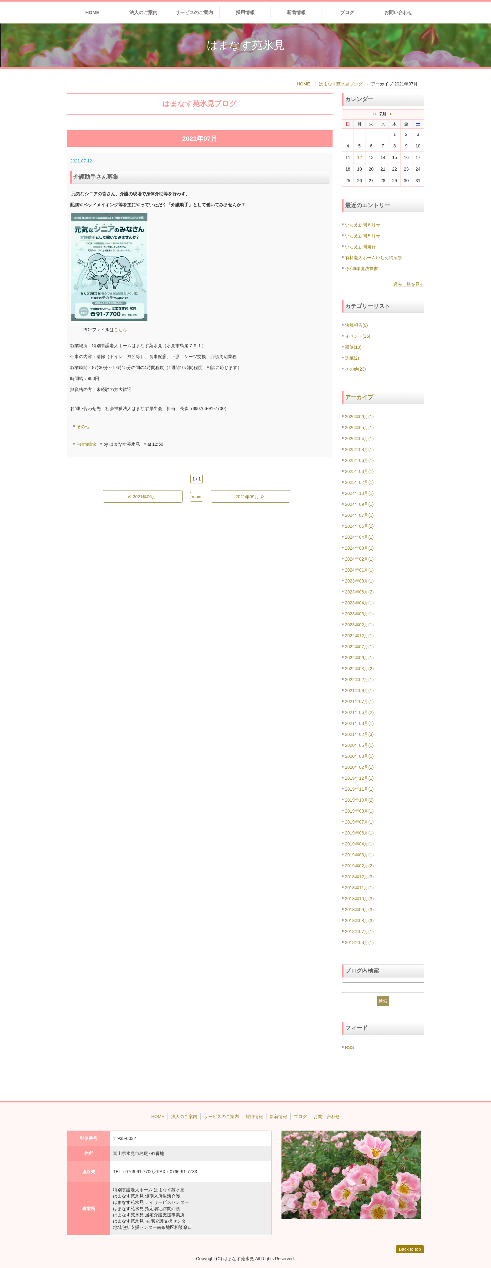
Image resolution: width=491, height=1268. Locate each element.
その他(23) (355, 369)
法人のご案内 (143, 12)
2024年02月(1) (359, 559)
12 (359, 157)
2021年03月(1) (359, 723)
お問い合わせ (398, 12)
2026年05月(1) (359, 427)
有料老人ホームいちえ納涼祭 (373, 257)
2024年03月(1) (359, 548)
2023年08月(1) (359, 580)
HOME (92, 12)
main (196, 496)
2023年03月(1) (359, 613)
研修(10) (353, 347)
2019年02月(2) (359, 865)
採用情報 (245, 12)
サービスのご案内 (194, 12)
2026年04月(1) (359, 438)
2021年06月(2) (359, 712)
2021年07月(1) (359, 701)
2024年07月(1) (359, 515)
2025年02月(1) (359, 482)
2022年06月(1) (359, 657)
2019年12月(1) (359, 778)
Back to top (410, 1249)
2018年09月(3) (359, 909)
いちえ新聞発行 (360, 246)
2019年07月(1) (359, 821)
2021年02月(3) (359, 734)
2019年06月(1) (359, 832)
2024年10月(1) (359, 493)
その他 (83, 426)
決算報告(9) (356, 325)
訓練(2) (352, 358)
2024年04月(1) (359, 537)
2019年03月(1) (359, 854)
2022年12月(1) (359, 635)
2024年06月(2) (359, 526)
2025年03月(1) (359, 471)
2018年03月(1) (359, 942)
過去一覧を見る (408, 284)
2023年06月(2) (359, 591)
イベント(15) (357, 336)
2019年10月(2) (359, 800)
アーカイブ (359, 397)
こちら (120, 329)
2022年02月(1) (359, 679)
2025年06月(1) (359, 460)
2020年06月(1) (359, 745)
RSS (349, 1047)
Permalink (86, 444)
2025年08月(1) (359, 449)
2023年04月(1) (359, 602)
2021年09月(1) (359, 690)
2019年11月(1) (359, 789)
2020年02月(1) (359, 767)
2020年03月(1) (359, 756)
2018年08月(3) (359, 920)
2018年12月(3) (359, 876)
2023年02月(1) (359, 624)
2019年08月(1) (359, 811)
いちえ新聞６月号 (362, 224)
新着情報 (296, 12)
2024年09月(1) (359, 504)
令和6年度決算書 (361, 268)
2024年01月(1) (359, 569)
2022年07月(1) (359, 646)
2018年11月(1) (359, 887)
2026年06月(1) (359, 416)
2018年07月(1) (359, 931)
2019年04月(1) (359, 843)
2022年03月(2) (359, 668)
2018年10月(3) (359, 898)
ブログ (347, 12)
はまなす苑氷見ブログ (341, 83)
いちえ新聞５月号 (362, 235)
